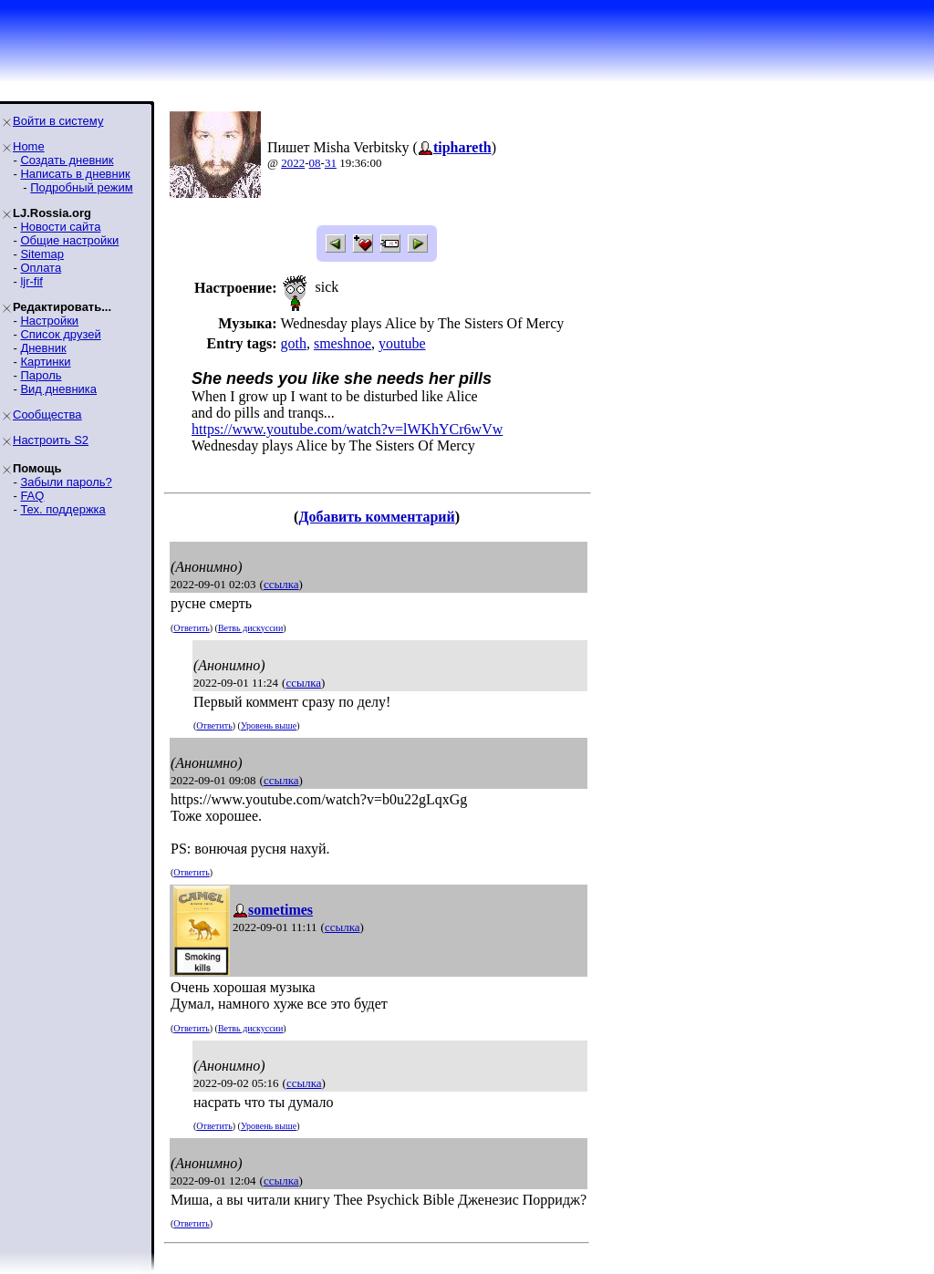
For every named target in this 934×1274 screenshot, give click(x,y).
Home (29, 146)
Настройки (49, 320)
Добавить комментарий (376, 516)
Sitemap (42, 254)
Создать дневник (66, 160)
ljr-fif (31, 281)
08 (315, 163)
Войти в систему (58, 121)
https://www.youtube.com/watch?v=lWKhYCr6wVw (347, 429)
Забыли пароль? (65, 482)
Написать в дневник (75, 174)
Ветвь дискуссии (250, 628)
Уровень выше (268, 725)
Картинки (45, 361)
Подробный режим (81, 187)
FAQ (32, 495)
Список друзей (60, 334)
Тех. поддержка (62, 509)
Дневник (43, 348)
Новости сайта (60, 226)
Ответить (191, 628)
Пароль (40, 375)
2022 (293, 163)
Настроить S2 (50, 440)
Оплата (40, 267)
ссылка (281, 584)
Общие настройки (69, 240)
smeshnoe (342, 343)
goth (293, 343)
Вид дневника (58, 389)
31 (331, 163)
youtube (402, 343)
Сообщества (47, 414)
